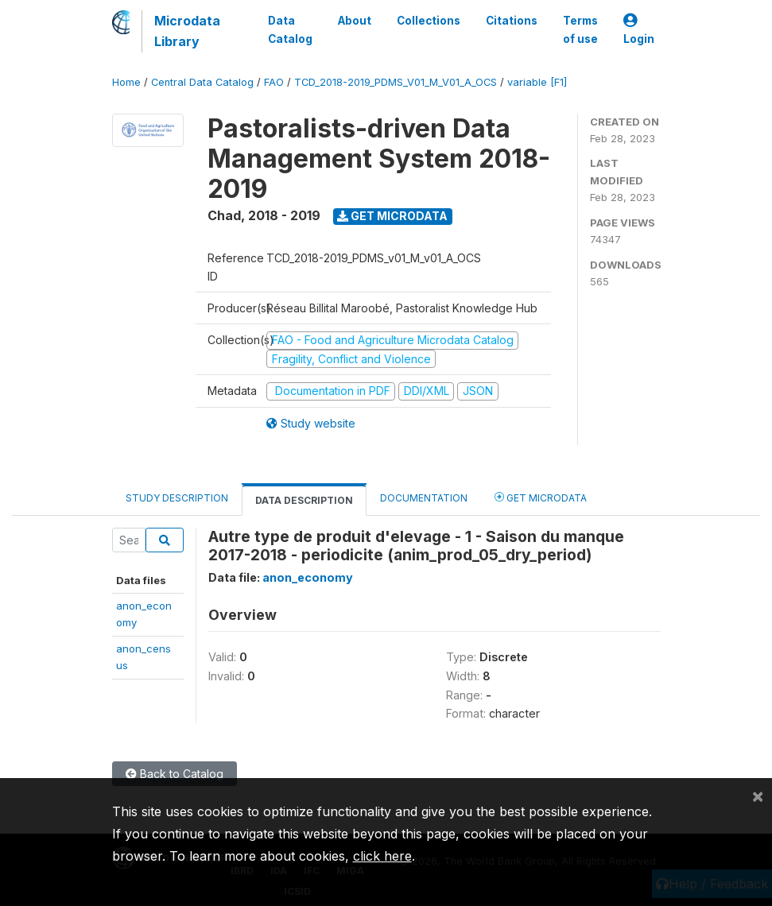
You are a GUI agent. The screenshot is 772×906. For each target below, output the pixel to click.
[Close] (757, 795)
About (354, 20)
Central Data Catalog (202, 82)
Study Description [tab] (177, 498)
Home (126, 82)
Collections (428, 20)
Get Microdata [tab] (541, 497)
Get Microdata (392, 216)
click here (382, 856)
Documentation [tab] (423, 498)
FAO (274, 82)
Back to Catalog (174, 773)
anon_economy (307, 577)
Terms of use (580, 29)
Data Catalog (290, 29)
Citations (511, 20)
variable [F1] (537, 82)
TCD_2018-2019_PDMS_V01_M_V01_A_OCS (395, 82)
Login (638, 30)
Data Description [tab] (304, 500)
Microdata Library (187, 31)
